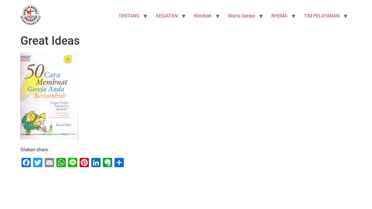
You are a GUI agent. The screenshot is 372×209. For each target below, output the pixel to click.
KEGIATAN (167, 16)
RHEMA (279, 16)
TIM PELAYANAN (321, 16)
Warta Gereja (241, 16)
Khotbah (203, 16)
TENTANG (129, 16)
